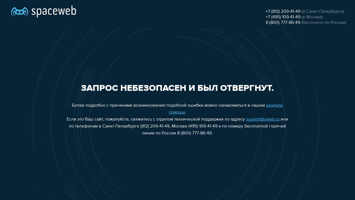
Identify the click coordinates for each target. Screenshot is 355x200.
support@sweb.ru (263, 119)
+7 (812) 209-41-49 (283, 11)
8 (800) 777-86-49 (283, 23)
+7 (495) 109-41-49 (283, 17)
